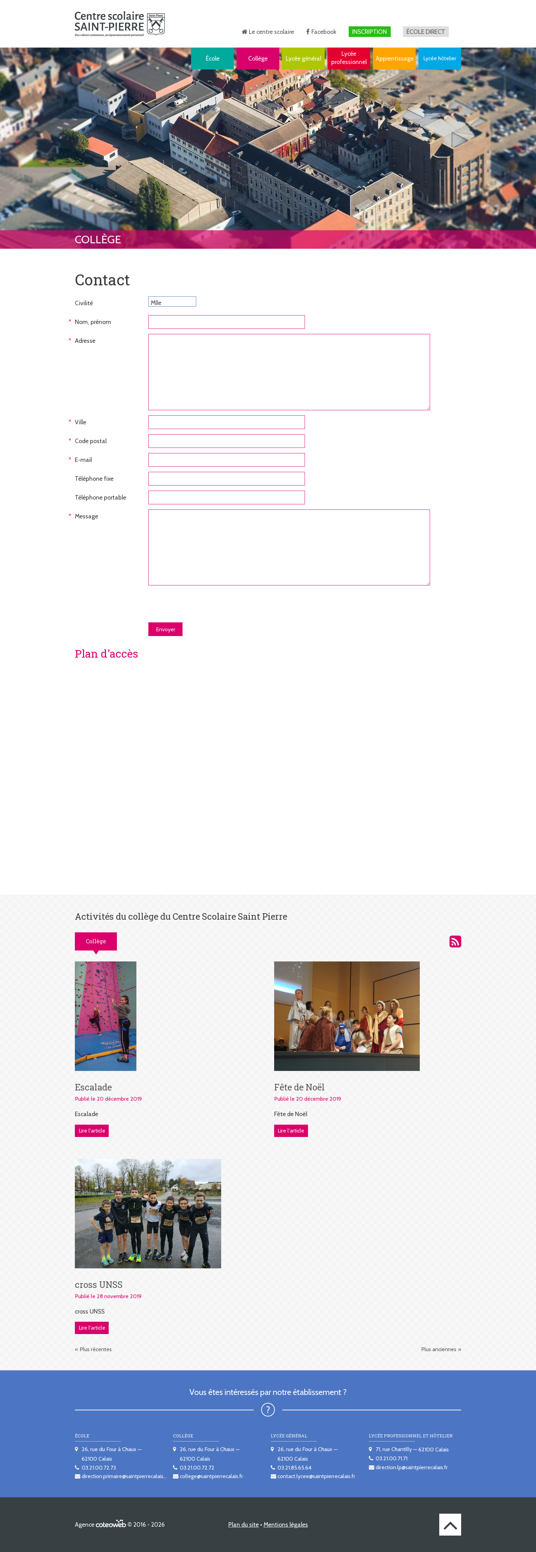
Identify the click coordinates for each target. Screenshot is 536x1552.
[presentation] (200, 604)
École (212, 58)
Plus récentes (96, 1349)
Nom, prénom (93, 321)
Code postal (91, 440)
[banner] (120, 24)
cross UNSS (99, 1284)
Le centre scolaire (271, 31)
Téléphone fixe (94, 478)
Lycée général (303, 58)
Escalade (93, 1087)
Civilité (84, 303)
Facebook (323, 31)
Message (86, 516)
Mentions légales (286, 1524)
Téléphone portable (100, 497)
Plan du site (243, 1524)
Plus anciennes (438, 1349)
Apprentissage (395, 58)
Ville (80, 422)
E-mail (83, 459)
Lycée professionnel (349, 57)
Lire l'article (92, 1130)
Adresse (85, 340)
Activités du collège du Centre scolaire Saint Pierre (455, 941)
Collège (258, 58)
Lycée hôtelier (439, 58)
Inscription (369, 31)
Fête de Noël (299, 1087)
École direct (425, 31)
